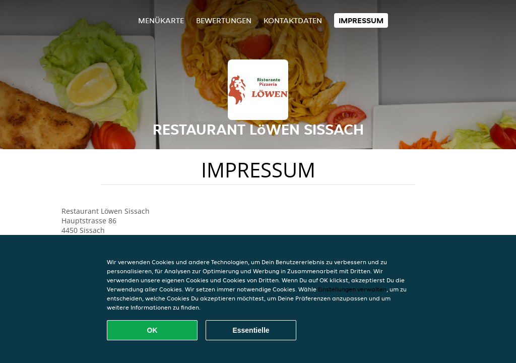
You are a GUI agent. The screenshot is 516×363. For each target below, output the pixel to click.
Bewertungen (223, 20)
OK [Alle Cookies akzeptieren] (152, 330)
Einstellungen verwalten (352, 289)
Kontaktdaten (293, 20)
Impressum (361, 20)
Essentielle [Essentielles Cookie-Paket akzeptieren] (250, 330)
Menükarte (161, 20)
